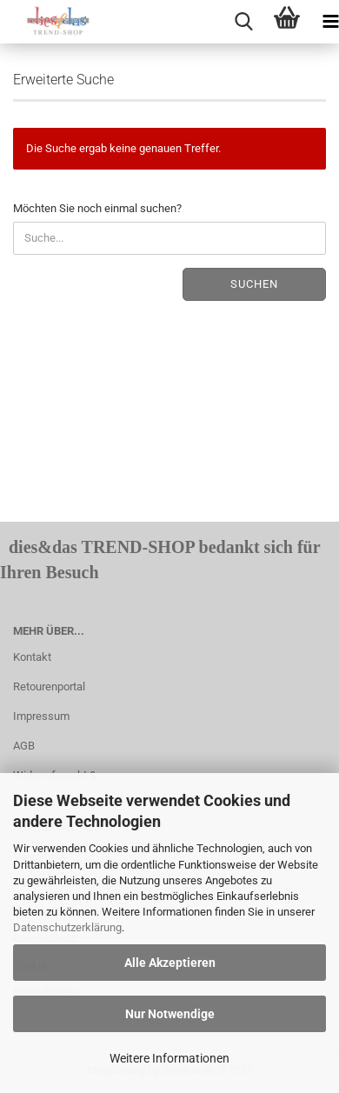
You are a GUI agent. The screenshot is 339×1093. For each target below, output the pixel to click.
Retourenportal (49, 686)
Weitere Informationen (169, 1058)
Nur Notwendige (170, 1014)
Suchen (254, 283)
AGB (24, 745)
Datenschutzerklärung (67, 927)
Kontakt (32, 656)
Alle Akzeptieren (170, 963)
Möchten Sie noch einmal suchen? (97, 208)
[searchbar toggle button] (243, 21)
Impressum (41, 716)
